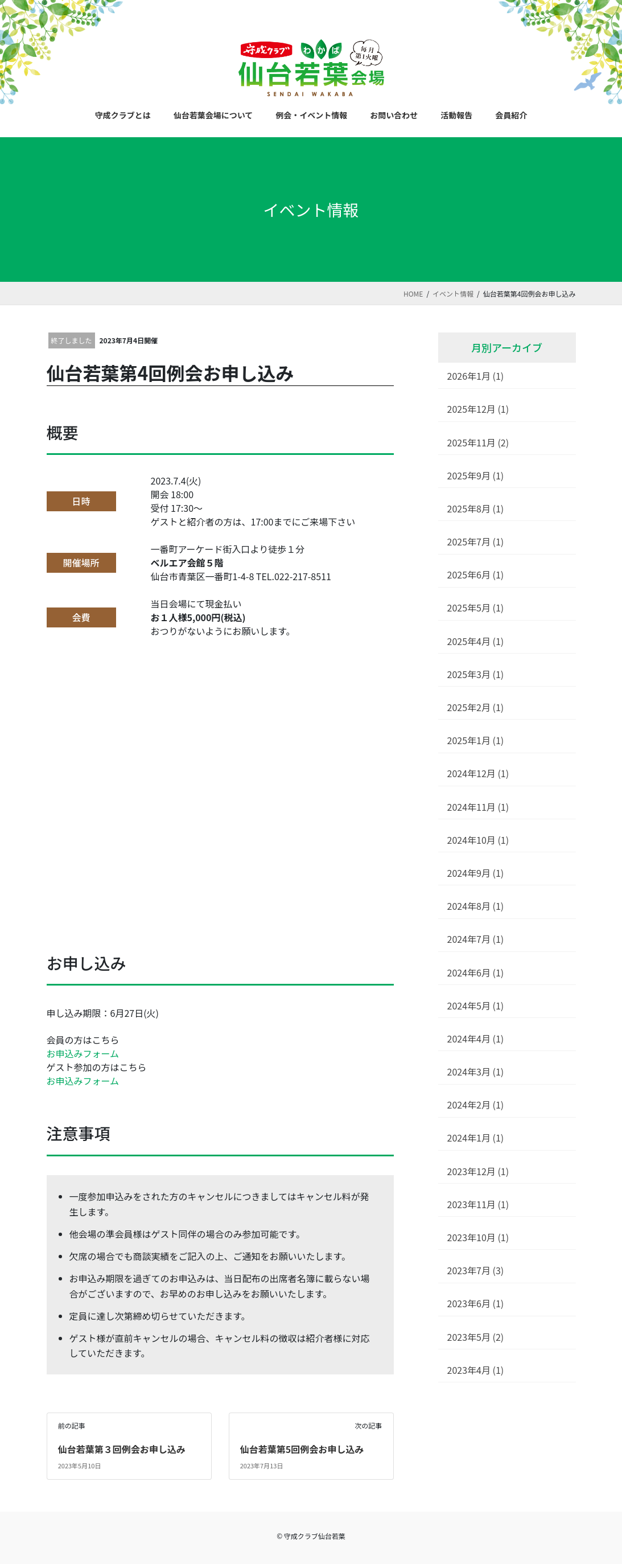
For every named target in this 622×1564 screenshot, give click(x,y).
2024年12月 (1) (478, 773)
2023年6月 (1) (475, 1303)
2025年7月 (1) (475, 541)
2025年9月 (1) (475, 475)
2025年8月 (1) (475, 508)
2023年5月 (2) (475, 1337)
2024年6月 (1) (475, 972)
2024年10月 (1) (478, 840)
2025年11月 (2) (478, 442)
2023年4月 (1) (475, 1370)
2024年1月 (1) (475, 1137)
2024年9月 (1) (475, 873)
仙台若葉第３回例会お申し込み (122, 1449)
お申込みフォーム (83, 1053)
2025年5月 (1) (475, 607)
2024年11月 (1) (478, 807)
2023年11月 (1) (478, 1204)
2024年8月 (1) (475, 906)
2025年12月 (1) (478, 409)
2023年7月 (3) (475, 1270)
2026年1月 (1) (475, 376)
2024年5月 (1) (475, 1005)
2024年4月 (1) (475, 1038)
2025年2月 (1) (475, 707)
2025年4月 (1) (475, 641)
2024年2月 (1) (475, 1104)
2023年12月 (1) (478, 1171)
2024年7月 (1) (475, 939)
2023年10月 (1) (478, 1237)
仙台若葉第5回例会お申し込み (302, 1449)
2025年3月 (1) (475, 674)
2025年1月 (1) (475, 740)
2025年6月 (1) (475, 574)
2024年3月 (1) (475, 1071)
